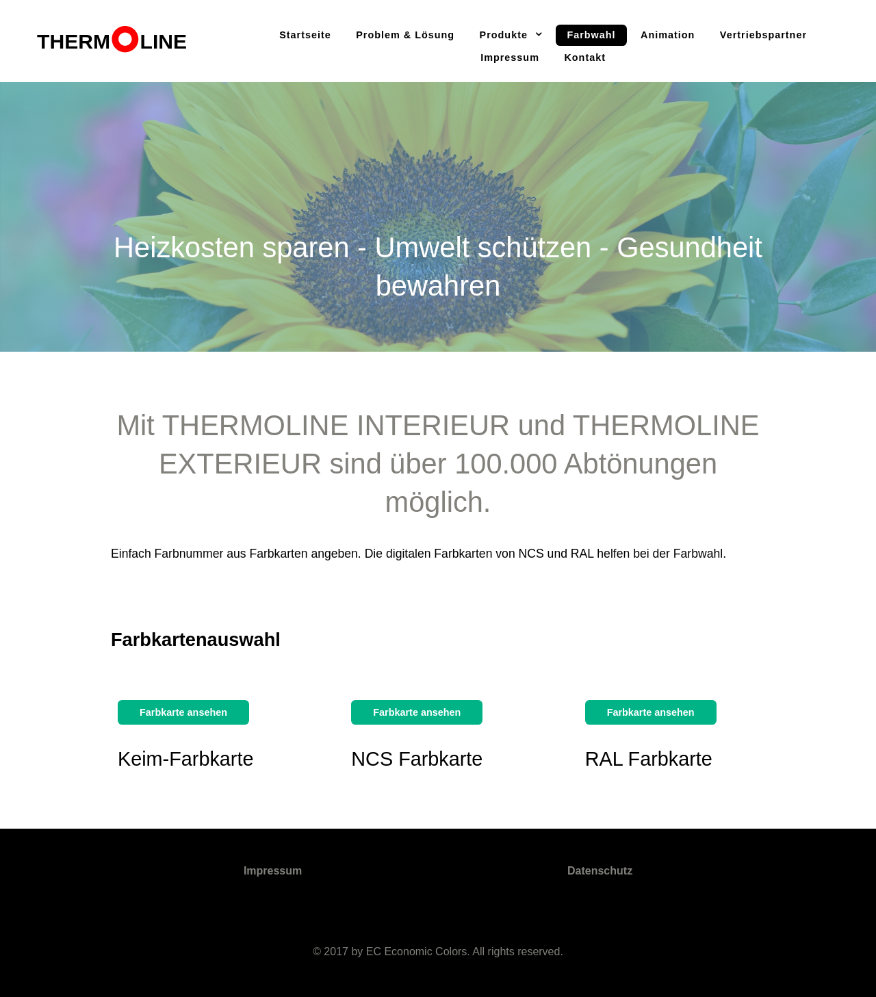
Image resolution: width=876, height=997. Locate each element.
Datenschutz (599, 871)
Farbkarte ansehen (183, 712)
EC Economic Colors (416, 951)
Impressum (273, 871)
